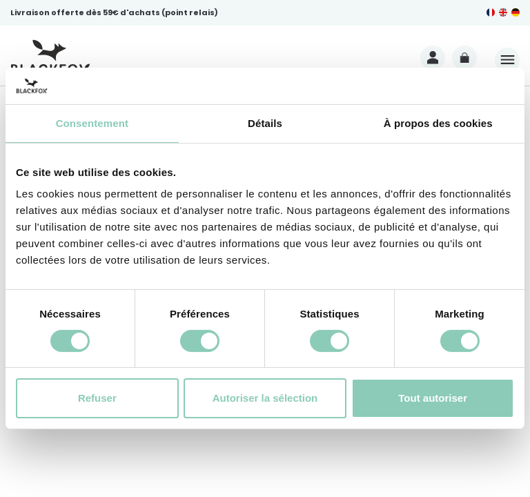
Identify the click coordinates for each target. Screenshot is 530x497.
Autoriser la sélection (265, 398)
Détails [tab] (265, 122)
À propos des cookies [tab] (438, 122)
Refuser (97, 398)
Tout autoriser (432, 398)
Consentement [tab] (92, 122)
